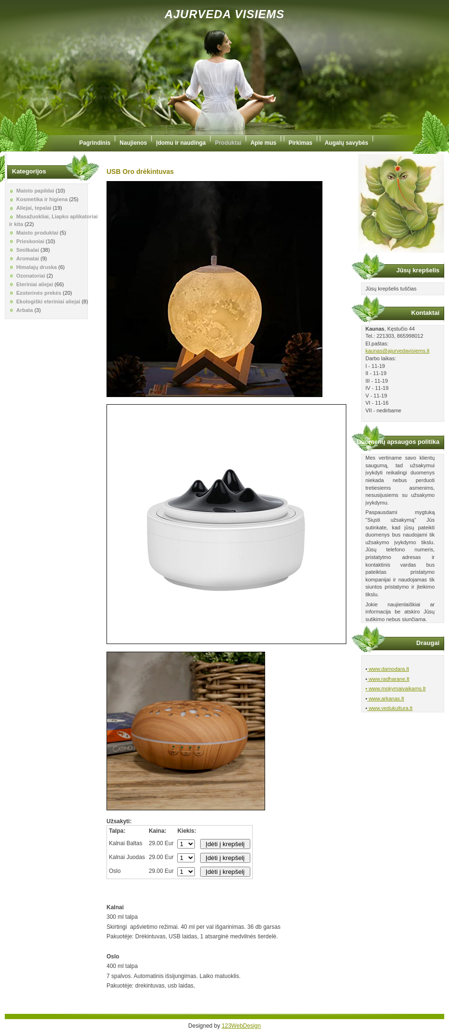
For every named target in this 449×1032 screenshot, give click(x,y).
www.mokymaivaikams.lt (396, 688)
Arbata (24, 310)
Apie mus (263, 143)
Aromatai (27, 258)
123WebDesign (241, 1025)
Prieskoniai (30, 241)
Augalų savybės (346, 143)
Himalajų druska (36, 267)
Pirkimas (300, 143)
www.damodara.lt (388, 669)
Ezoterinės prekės (38, 293)
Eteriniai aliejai (34, 284)
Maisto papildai (35, 191)
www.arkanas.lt (385, 698)
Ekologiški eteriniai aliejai (48, 301)
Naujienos (133, 143)
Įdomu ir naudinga (181, 143)
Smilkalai (27, 250)
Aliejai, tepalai (33, 208)
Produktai (228, 143)
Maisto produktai (37, 233)
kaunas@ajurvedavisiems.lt (397, 351)
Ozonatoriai (30, 276)
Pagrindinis (94, 143)
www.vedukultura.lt (390, 708)
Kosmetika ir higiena (42, 199)
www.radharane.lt (388, 679)
